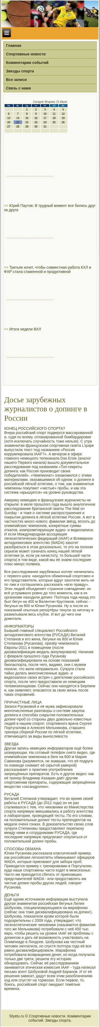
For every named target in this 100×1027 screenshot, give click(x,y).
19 (63, 118)
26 (63, 122)
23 (35, 122)
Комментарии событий (27, 62)
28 (17, 126)
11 (54, 113)
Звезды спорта (20, 71)
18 (54, 118)
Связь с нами (18, 88)
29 (26, 126)
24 (44, 122)
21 (17, 122)
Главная (13, 45)
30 (35, 126)
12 (63, 113)
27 (8, 126)
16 (35, 118)
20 (8, 122)
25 (54, 122)
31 (44, 126)
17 (44, 118)
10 (44, 113)
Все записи (16, 79)
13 (8, 118)
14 (17, 118)
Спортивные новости (26, 54)
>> (6, 205)
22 (26, 122)
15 (26, 118)
